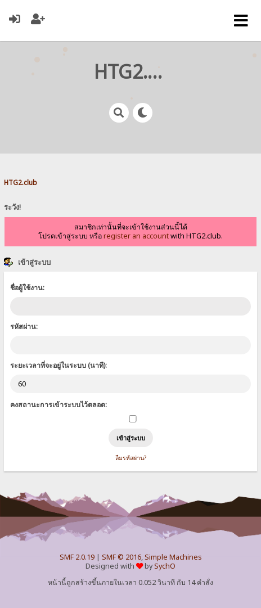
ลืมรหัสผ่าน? (130, 458)
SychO (165, 566)
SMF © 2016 (121, 557)
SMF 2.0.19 (77, 557)
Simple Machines (173, 557)
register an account (136, 236)
